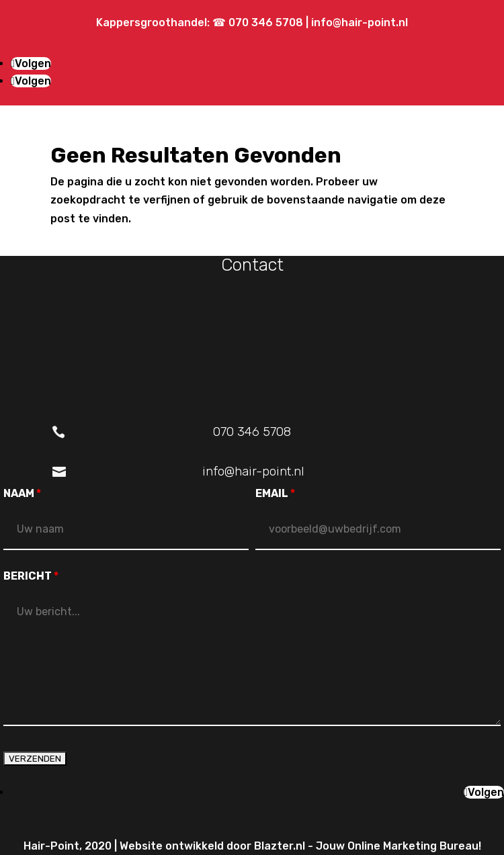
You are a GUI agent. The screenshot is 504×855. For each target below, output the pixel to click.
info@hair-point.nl (359, 22)
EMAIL (275, 493)
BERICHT (30, 576)
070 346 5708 (267, 22)
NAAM (22, 493)
